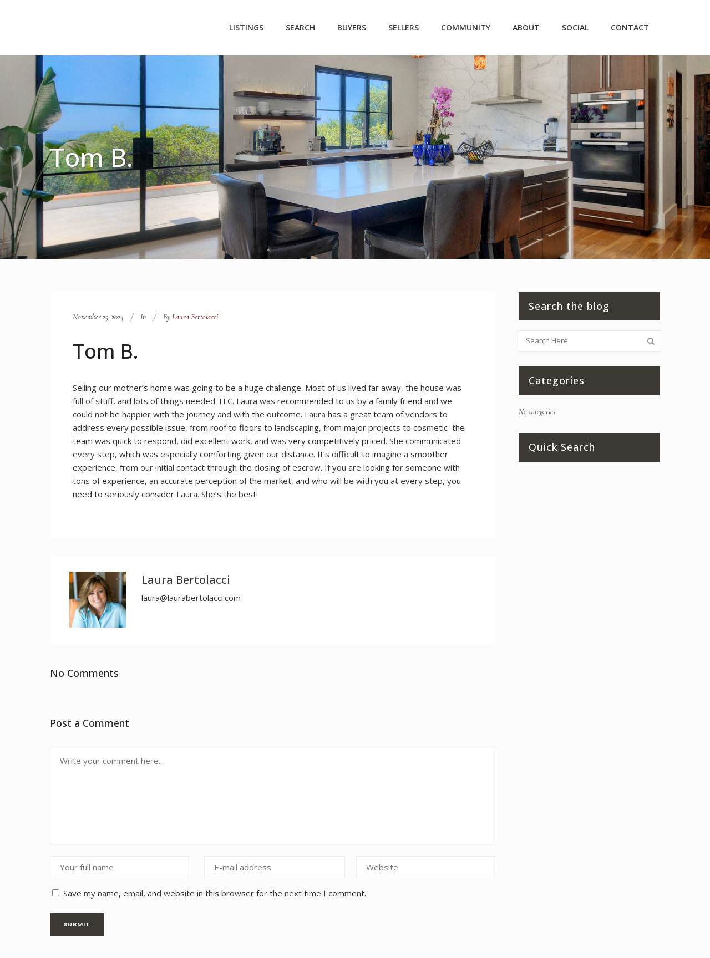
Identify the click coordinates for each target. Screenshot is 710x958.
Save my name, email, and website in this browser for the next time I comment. (214, 893)
